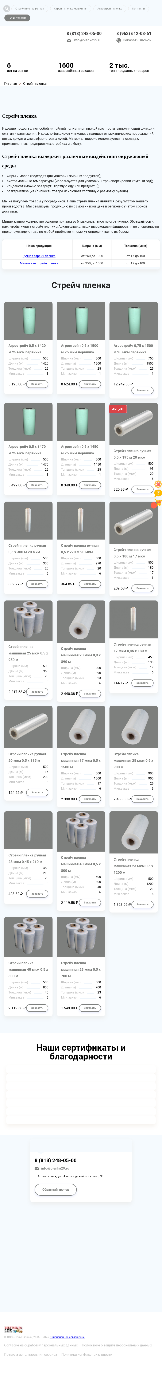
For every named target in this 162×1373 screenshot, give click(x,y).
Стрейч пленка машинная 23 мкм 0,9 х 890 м (81, 655)
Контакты (138, 8)
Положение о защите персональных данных (117, 1345)
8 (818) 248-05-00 (84, 33)
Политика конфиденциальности (86, 1355)
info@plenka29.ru (87, 40)
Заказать (37, 384)
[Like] (158, 487)
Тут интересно (17, 17)
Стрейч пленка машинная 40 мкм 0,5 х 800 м (81, 864)
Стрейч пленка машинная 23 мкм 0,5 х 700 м (81, 969)
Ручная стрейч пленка (39, 256)
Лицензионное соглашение (67, 1337)
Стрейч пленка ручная (29, 8)
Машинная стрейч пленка (39, 263)
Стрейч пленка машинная (70, 8)
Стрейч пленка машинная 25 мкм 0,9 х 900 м (133, 760)
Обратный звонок (55, 1189)
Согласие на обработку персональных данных (41, 1345)
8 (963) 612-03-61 (133, 33)
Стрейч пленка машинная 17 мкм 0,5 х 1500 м (81, 760)
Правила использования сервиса (30, 1355)
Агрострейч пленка (109, 8)
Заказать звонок (137, 40)
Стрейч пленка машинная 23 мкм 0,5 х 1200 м (133, 866)
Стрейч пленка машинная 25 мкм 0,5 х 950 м (28, 653)
